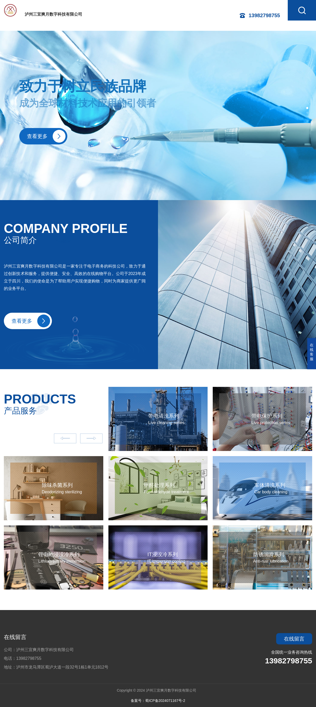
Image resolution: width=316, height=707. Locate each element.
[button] (307, 108)
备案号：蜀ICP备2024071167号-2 (158, 701)
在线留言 (15, 637)
